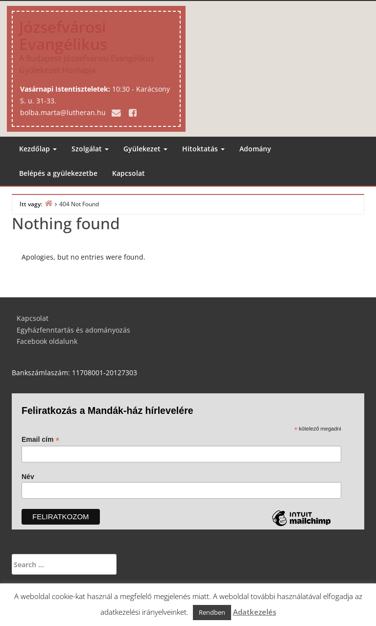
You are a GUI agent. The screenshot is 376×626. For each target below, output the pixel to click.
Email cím (40, 439)
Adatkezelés (254, 612)
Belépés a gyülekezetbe (58, 173)
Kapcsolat (128, 173)
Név (28, 477)
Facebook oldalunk (47, 341)
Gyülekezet (145, 148)
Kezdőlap (38, 148)
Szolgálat (90, 148)
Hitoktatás (203, 148)
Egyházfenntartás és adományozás (73, 330)
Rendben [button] (212, 612)
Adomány (255, 148)
